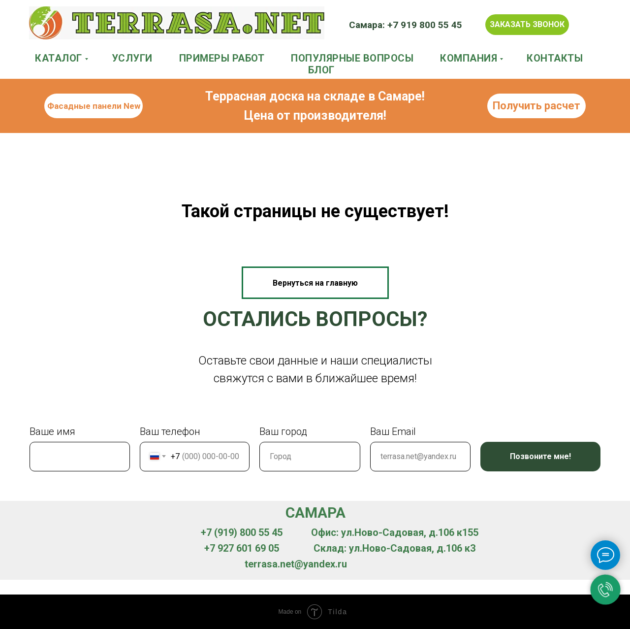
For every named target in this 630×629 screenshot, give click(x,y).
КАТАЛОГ (58, 58)
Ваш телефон (170, 431)
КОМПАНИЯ (468, 58)
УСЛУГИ (132, 58)
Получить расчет (536, 105)
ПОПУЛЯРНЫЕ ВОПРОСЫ (352, 58)
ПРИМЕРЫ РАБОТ (222, 58)
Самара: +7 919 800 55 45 (405, 25)
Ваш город (283, 431)
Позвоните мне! (540, 456)
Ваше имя (52, 431)
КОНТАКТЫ (555, 58)
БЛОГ (321, 70)
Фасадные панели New (93, 106)
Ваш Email (393, 431)
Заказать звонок (527, 24)
